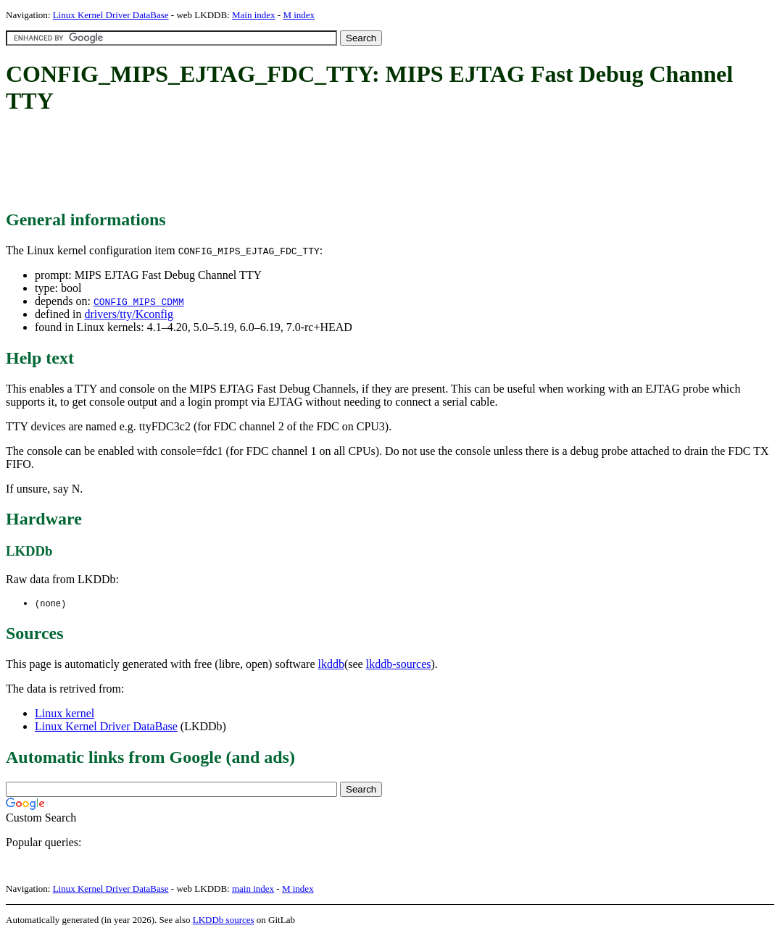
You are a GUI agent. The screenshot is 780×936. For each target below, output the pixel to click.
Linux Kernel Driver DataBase (111, 14)
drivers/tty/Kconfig (128, 314)
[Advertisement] (270, 163)
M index (299, 14)
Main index (253, 14)
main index (253, 889)
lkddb (331, 665)
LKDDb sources (223, 920)
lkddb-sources (398, 665)
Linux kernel (64, 714)
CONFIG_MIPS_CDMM (139, 301)
